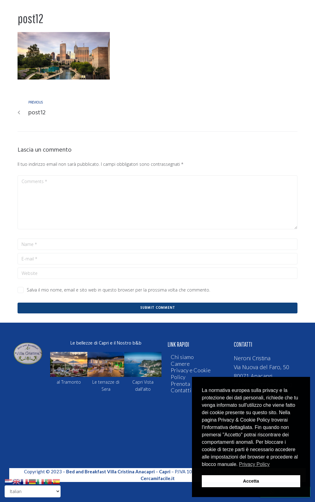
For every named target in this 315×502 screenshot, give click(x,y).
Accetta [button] (251, 481)
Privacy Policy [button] (254, 464)
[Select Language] (33, 491)
